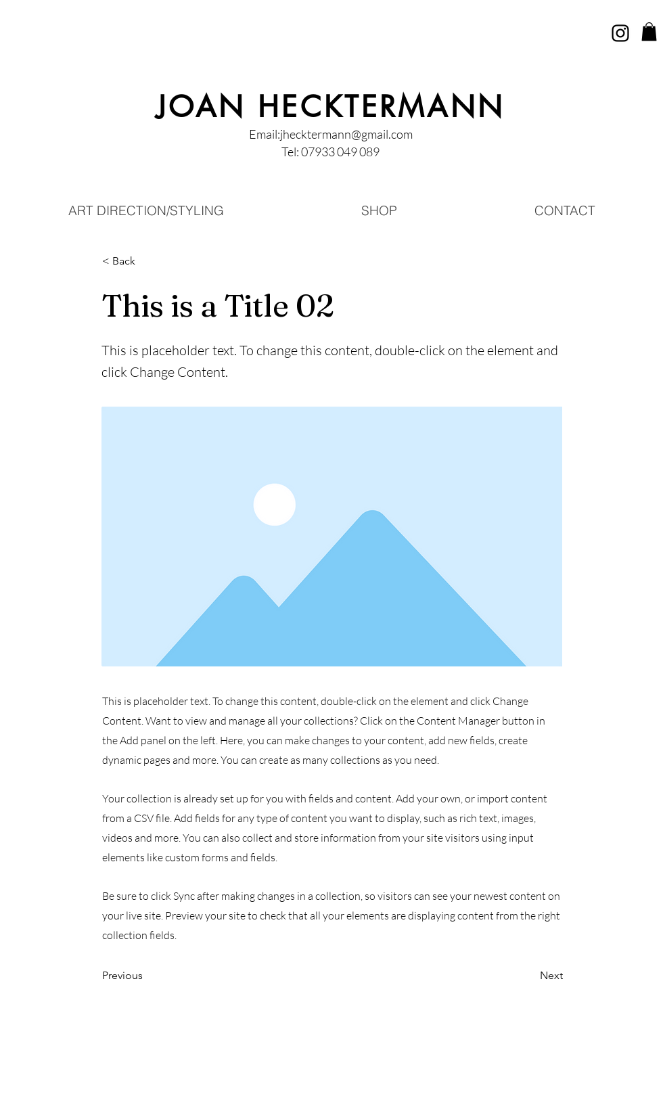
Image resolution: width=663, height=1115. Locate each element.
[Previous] (146, 976)
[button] (649, 31)
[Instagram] (620, 33)
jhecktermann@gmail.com (346, 134)
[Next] (529, 976)
